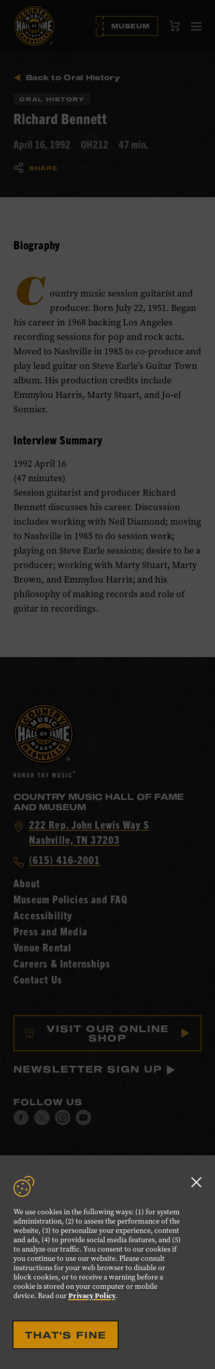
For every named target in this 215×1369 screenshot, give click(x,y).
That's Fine (65, 1335)
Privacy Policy (92, 1296)
